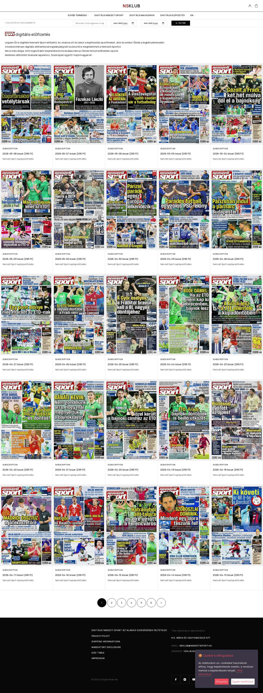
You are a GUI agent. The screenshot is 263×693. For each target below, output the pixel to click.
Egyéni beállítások (242, 681)
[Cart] (256, 6)
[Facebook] (175, 679)
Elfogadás (221, 681)
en (191, 15)
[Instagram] (184, 679)
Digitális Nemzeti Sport (109, 15)
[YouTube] (193, 679)
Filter (181, 23)
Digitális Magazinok (142, 15)
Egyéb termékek (77, 15)
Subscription (10, 148)
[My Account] (250, 5)
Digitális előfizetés (172, 15)
